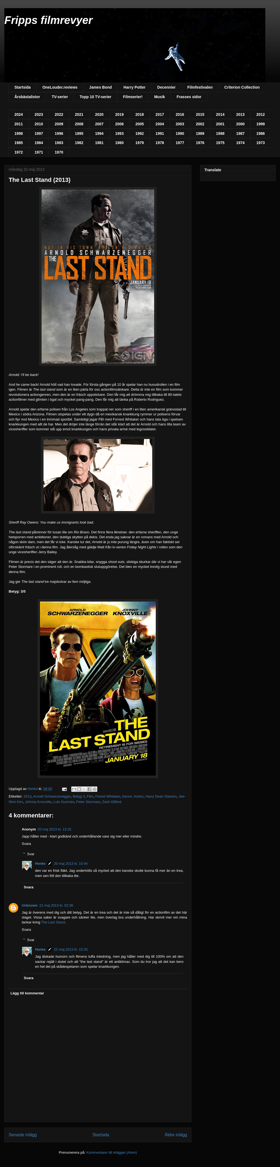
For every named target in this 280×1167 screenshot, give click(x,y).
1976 (200, 143)
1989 (200, 133)
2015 (200, 114)
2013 (240, 114)
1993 (119, 133)
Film (90, 796)
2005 (139, 124)
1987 (240, 133)
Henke (40, 863)
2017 (159, 114)
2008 (79, 124)
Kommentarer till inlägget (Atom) (111, 1152)
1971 (39, 152)
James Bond (100, 87)
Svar (31, 854)
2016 (180, 114)
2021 (79, 114)
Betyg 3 (79, 796)
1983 (59, 143)
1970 (59, 152)
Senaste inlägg (23, 1134)
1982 (79, 143)
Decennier (166, 87)
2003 (180, 124)
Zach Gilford (112, 802)
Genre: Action (133, 796)
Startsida (22, 87)
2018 (139, 114)
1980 (119, 143)
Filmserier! (133, 97)
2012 (260, 114)
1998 (18, 133)
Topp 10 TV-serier (95, 97)
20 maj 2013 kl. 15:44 (71, 863)
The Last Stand (53, 922)
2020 (99, 114)
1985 (18, 143)
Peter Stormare (88, 802)
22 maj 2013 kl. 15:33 (71, 949)
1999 (260, 124)
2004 (159, 124)
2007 (99, 124)
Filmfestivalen (200, 87)
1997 (39, 133)
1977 (180, 143)
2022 (59, 114)
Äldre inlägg (176, 1134)
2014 (220, 114)
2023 (39, 114)
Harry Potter (134, 87)
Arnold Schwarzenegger (52, 796)
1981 (99, 143)
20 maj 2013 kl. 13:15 (54, 829)
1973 (260, 143)
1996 (59, 133)
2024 (18, 114)
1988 (220, 133)
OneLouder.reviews (59, 87)
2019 (119, 114)
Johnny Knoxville (38, 802)
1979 (139, 143)
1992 (139, 133)
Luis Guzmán (64, 802)
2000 (240, 124)
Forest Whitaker (107, 796)
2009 (59, 124)
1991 (159, 133)
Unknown (30, 905)
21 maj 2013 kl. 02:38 (56, 905)
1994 (99, 133)
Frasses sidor (189, 97)
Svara (26, 844)
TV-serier (60, 97)
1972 (18, 152)
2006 (119, 124)
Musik (159, 97)
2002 (200, 124)
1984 (39, 143)
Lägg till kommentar (27, 993)
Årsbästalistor (27, 97)
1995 (79, 133)
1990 (180, 133)
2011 (18, 124)
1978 (159, 143)
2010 (39, 124)
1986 (260, 133)
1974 (240, 143)
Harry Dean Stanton (161, 796)
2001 (220, 124)
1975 (220, 143)
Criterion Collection (242, 87)
